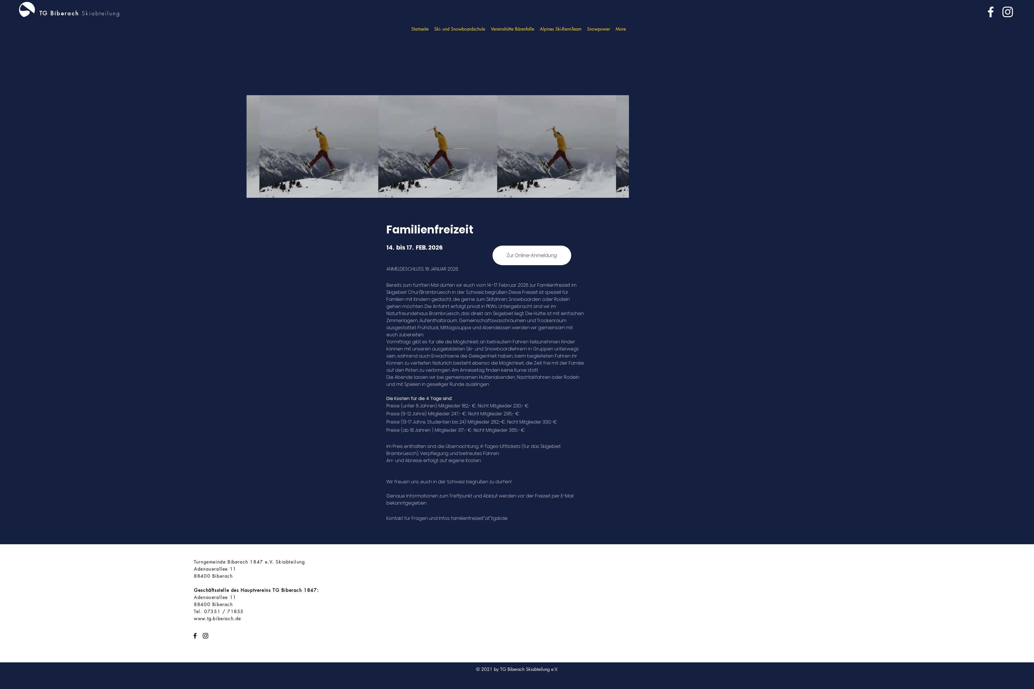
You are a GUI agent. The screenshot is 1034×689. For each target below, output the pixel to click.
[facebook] (991, 12)
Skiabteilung (101, 13)
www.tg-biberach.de (217, 619)
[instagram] (1008, 12)
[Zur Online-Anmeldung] (532, 255)
